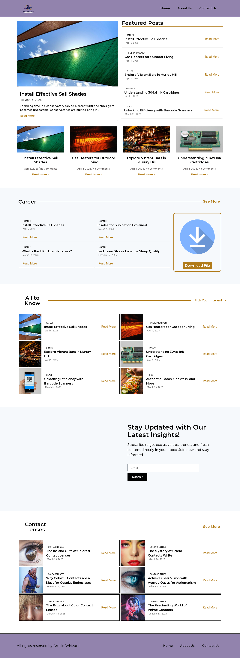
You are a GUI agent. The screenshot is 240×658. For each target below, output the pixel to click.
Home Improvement (133, 53)
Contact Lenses (56, 547)
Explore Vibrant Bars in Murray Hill (142, 75)
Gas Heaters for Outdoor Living (145, 57)
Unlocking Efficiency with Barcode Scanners (63, 381)
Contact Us (208, 8)
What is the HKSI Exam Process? (47, 251)
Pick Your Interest (211, 300)
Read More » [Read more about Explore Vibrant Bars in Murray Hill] (146, 174)
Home (165, 8)
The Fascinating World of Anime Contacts (167, 608)
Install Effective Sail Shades (53, 94)
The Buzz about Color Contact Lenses (69, 608)
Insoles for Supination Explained (122, 225)
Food (150, 375)
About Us (185, 8)
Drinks (121, 71)
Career (130, 35)
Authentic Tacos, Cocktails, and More (170, 381)
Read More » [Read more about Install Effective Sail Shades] (40, 174)
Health (49, 375)
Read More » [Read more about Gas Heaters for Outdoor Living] (93, 174)
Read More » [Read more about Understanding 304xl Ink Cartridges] (199, 174)
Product (152, 348)
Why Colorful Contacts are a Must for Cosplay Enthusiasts (68, 580)
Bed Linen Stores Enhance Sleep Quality (129, 251)
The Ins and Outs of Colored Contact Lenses (68, 553)
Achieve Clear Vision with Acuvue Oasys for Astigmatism (172, 580)
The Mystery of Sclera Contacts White (165, 553)
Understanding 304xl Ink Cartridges (199, 160)
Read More (27, 115)
